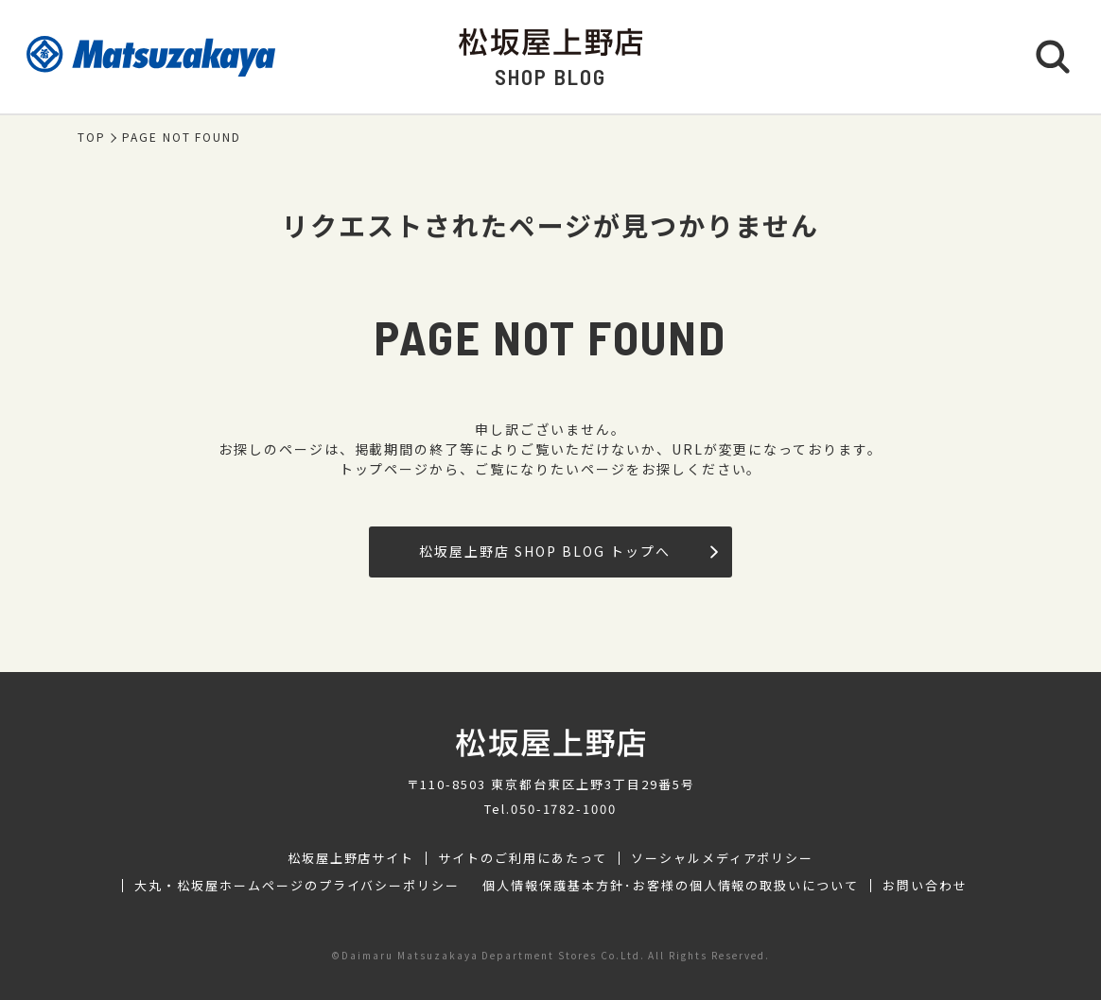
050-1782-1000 (564, 809)
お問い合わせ (925, 885)
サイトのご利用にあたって (522, 858)
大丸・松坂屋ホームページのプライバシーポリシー (297, 885)
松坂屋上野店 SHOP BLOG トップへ (568, 551)
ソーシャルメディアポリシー (722, 858)
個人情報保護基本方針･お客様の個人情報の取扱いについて (670, 885)
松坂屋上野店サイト (351, 858)
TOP (92, 137)
